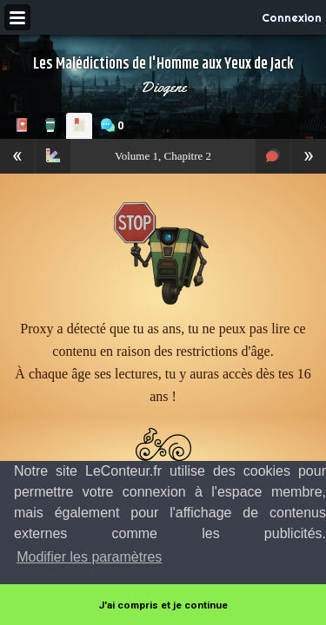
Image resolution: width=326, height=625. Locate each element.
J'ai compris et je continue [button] (163, 605)
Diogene (163, 86)
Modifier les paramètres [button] (89, 556)
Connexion (292, 17)
